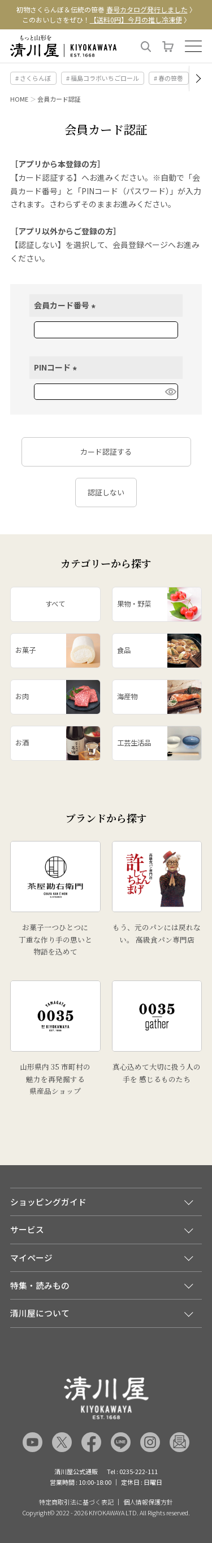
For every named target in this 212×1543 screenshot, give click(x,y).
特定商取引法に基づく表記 (76, 1502)
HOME (19, 98)
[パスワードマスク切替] (170, 392)
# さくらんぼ (33, 77)
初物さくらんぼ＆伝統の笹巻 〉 (106, 9)
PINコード (57, 367)
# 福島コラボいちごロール (102, 77)
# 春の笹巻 (168, 77)
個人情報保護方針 (148, 1502)
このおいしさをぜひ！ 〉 (106, 19)
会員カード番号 (66, 305)
